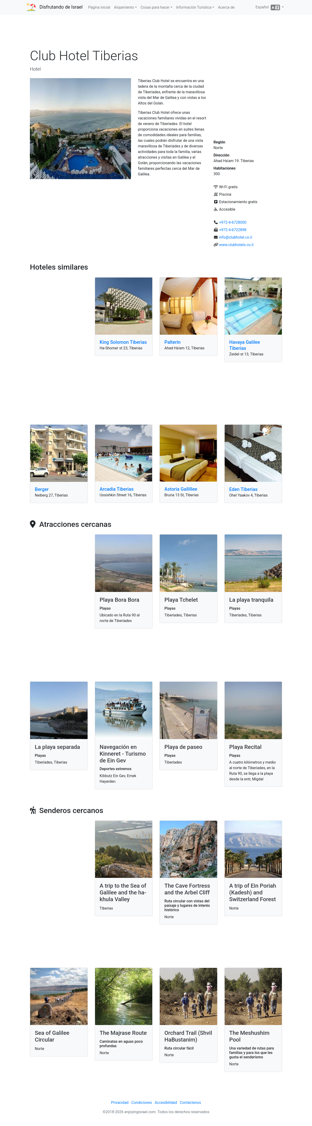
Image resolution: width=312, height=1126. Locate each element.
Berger (42, 489)
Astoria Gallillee (180, 489)
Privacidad (120, 1102)
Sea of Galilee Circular (52, 1036)
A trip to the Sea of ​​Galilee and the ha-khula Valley (123, 893)
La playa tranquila (251, 600)
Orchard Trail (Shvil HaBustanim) (188, 1036)
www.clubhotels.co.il (236, 245)
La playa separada (57, 747)
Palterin (172, 342)
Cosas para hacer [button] (155, 7)
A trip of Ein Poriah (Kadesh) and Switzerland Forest (252, 893)
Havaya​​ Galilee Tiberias (244, 345)
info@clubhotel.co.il (235, 237)
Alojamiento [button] (124, 7)
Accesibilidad (166, 1102)
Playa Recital (245, 747)
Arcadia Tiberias (117, 489)
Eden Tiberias (243, 489)
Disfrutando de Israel (61, 7)
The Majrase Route (123, 1033)
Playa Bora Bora (119, 600)
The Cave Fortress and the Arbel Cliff (187, 889)
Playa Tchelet (181, 600)
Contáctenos (190, 1102)
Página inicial (99, 7)
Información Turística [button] (193, 7)
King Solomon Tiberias (123, 342)
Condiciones (141, 1102)
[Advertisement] (156, 32)
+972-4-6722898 (232, 230)
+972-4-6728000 (232, 222)
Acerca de (226, 7)
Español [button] (268, 7)
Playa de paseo (183, 747)
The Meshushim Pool (249, 1036)
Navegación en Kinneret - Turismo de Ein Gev (123, 754)
